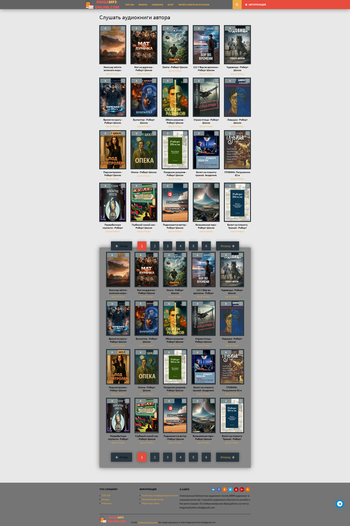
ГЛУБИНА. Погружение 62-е (237, 174)
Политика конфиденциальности (159, 495)
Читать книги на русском (193, 4)
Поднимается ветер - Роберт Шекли (175, 226)
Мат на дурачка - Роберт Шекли (143, 69)
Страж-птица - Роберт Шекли (206, 121)
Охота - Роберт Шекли (175, 67)
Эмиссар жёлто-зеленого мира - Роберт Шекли (113, 69)
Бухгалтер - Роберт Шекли (144, 121)
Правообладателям (152, 499)
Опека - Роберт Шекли (144, 172)
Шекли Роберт (112, 73)
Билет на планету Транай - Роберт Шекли (237, 226)
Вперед (228, 246)
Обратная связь (150, 503)
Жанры (142, 4)
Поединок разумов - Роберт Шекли (175, 174)
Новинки (157, 4)
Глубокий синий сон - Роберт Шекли (144, 226)
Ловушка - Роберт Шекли (237, 121)
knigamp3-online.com (148, 522)
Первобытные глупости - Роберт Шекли (113, 226)
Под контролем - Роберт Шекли (112, 174)
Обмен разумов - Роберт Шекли (175, 121)
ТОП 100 (129, 4)
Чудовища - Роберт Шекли (237, 69)
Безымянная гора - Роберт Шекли (206, 226)
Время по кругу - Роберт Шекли (112, 121)
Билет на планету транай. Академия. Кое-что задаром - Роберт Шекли (206, 174)
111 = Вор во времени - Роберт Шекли (206, 69)
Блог (171, 4)
